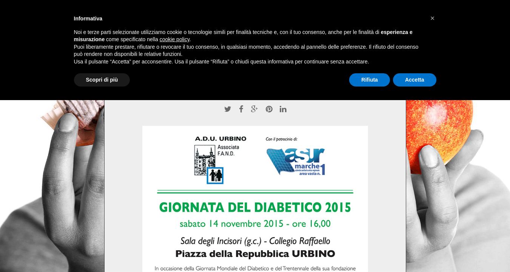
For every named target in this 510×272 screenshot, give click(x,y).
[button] (433, 18)
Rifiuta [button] (369, 80)
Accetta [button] (414, 80)
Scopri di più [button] (102, 80)
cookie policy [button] (175, 39)
